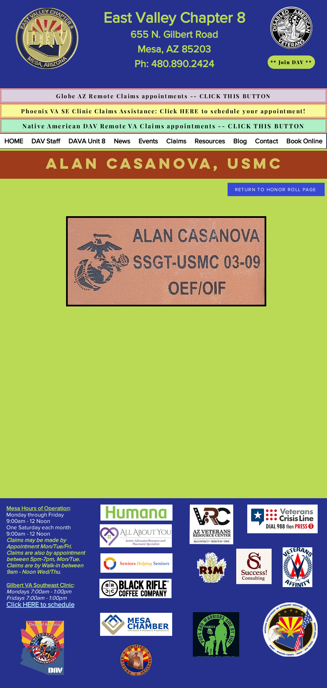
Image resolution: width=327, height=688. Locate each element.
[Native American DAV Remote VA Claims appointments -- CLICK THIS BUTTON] (163, 125)
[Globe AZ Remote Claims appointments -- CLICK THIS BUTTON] (163, 95)
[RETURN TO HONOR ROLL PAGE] (276, 189)
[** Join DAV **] (291, 62)
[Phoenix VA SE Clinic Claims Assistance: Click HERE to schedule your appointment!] (163, 110)
